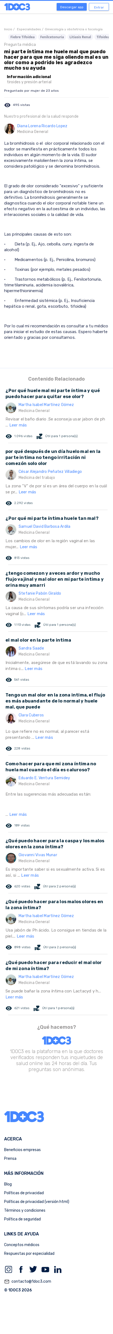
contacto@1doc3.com (27, 1281)
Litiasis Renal (80, 37)
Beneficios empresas (22, 1150)
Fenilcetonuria (52, 37)
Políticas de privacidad (24, 1193)
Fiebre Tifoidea (22, 37)
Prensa (10, 1158)
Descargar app (71, 7)
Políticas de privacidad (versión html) (36, 1201)
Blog (8, 1184)
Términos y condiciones (24, 1210)
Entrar (99, 7)
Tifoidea (103, 37)
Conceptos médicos (21, 1245)
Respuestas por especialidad (29, 1253)
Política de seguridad (22, 1219)
